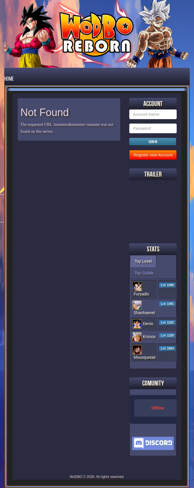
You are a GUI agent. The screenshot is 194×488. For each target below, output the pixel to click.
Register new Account (153, 155)
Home (9, 78)
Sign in (153, 141)
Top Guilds (143, 273)
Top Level (143, 261)
